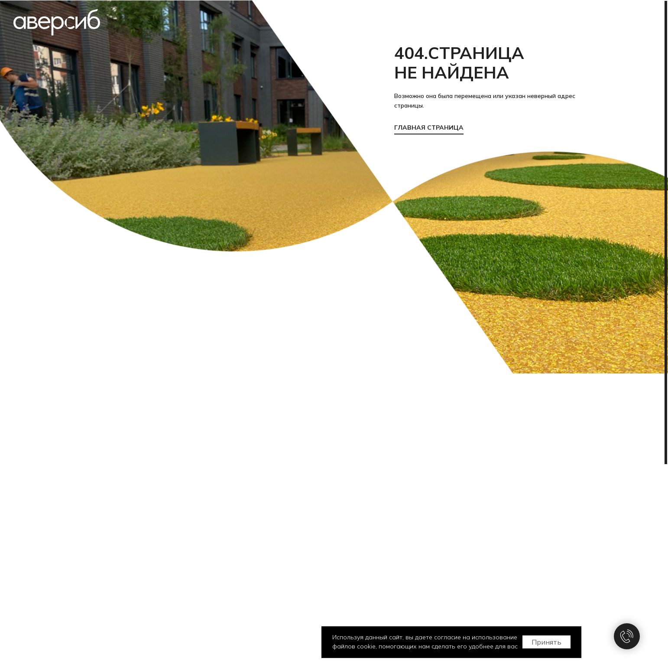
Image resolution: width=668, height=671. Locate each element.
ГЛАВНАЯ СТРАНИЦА (429, 127)
